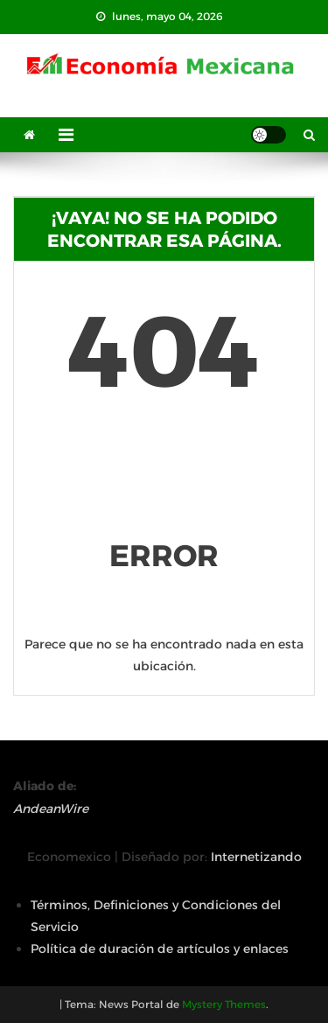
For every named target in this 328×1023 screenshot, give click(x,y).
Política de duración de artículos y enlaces (160, 948)
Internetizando (256, 857)
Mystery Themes (224, 1004)
